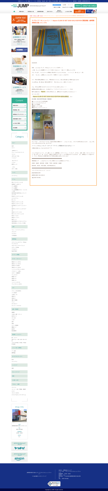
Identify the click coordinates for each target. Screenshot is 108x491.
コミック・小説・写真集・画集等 (19, 389)
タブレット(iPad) (15, 247)
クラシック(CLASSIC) (16, 290)
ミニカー (13, 162)
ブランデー (14, 231)
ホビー (13, 142)
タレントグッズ (15, 372)
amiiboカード (15, 150)
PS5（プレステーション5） (17, 182)
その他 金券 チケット (17, 314)
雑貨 (13, 376)
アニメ (13, 301)
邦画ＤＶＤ (14, 278)
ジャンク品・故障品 (16, 347)
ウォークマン (14, 361)
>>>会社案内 (35, 476)
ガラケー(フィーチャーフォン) (18, 245)
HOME (31, 15)
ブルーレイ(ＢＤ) (15, 392)
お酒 (13, 226)
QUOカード (14, 316)
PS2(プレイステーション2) (17, 203)
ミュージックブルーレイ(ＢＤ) (18, 269)
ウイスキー (14, 233)
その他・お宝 (15, 380)
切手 (13, 321)
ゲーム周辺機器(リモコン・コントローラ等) (19, 190)
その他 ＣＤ (14, 294)
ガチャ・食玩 (14, 168)
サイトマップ (70, 4)
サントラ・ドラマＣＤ (16, 305)
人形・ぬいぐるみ (15, 156)
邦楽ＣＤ (13, 296)
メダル (13, 166)
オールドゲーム (15, 198)
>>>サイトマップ (42, 476)
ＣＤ (13, 287)
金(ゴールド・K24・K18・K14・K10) (19, 340)
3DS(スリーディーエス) (17, 212)
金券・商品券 (15, 309)
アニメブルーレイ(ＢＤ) (17, 284)
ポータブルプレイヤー (17, 356)
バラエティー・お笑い (16, 271)
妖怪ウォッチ (14, 164)
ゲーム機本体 (14, 186)
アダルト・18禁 (36, 15)
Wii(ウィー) (14, 219)
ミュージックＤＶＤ (16, 282)
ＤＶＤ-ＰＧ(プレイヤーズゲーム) (19, 394)
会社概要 (64, 4)
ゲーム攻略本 (14, 187)
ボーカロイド (14, 303)
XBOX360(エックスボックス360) (19, 223)
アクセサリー (14, 249)
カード (13, 147)
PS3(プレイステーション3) (17, 201)
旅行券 (13, 329)
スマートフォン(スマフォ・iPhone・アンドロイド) (19, 243)
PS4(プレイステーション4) (17, 196)
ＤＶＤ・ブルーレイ (16, 258)
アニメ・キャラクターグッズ (18, 152)
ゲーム (13, 179)
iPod (13, 359)
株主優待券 (14, 330)
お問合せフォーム (56, 4)
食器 (13, 368)
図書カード (14, 327)
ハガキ (13, 319)
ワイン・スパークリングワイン (18, 229)
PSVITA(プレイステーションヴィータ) (19, 206)
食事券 (13, 312)
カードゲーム (14, 175)
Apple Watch (14, 251)
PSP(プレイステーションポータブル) (19, 209)
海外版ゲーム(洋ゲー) (16, 184)
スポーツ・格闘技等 (16, 272)
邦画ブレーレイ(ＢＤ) (16, 263)
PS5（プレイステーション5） (18, 213)
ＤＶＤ (41, 15)
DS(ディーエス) (15, 215)
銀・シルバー (14, 337)
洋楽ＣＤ (13, 298)
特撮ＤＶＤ (14, 276)
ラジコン (13, 154)
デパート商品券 (15, 325)
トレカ (13, 172)
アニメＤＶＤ (14, 274)
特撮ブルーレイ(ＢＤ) (16, 261)
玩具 (13, 146)
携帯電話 (14, 239)
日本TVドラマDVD (16, 265)
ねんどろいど (15, 160)
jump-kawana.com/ (36, 172)
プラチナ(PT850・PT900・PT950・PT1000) (19, 343)
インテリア (14, 365)
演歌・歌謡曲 (14, 300)
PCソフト (14, 199)
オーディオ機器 (15, 254)
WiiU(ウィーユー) (15, 217)
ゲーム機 (13, 350)
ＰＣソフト (14, 387)
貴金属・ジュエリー (16, 334)
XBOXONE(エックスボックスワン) (19, 221)
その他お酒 (14, 235)
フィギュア (14, 157)
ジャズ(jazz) (14, 292)
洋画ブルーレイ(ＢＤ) (16, 267)
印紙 (13, 323)
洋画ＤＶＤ (14, 280)
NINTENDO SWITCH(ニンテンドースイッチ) (19, 194)
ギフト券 (13, 317)
